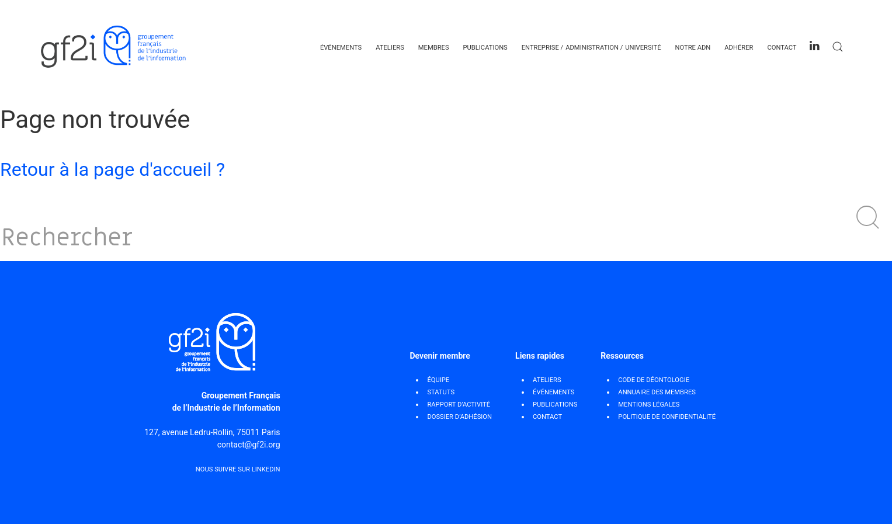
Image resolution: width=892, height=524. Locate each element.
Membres (433, 47)
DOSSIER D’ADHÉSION (459, 417)
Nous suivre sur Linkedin (238, 469)
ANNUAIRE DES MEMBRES (657, 392)
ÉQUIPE (438, 380)
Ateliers (390, 47)
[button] (868, 217)
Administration (592, 47)
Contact (781, 47)
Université (643, 47)
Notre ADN (692, 47)
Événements (341, 47)
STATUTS (440, 392)
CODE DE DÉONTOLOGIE (653, 380)
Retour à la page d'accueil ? (112, 169)
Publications (485, 47)
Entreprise (540, 47)
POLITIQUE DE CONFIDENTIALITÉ (667, 417)
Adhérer (738, 47)
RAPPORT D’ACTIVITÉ (458, 404)
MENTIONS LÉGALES (648, 404)
